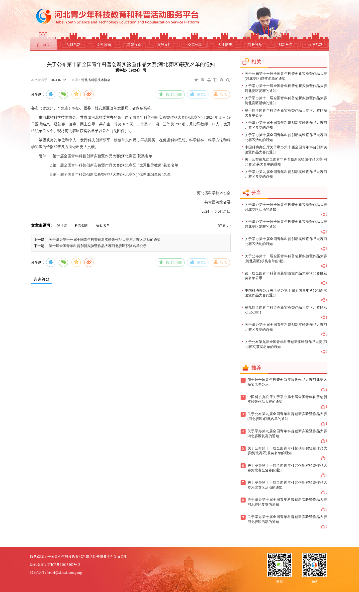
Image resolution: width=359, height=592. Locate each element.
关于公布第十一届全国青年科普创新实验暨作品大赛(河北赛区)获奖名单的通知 (286, 76)
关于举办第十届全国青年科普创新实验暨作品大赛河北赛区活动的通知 (286, 137)
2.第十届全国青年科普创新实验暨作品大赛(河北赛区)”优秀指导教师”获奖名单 (114, 165)
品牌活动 (74, 45)
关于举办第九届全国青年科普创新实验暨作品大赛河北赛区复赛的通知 (286, 174)
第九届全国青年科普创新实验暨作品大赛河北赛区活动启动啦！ (286, 313)
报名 (220, 93)
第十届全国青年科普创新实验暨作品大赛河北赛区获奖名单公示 (98, 246)
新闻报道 (134, 45)
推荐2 (198, 93)
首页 (43, 45)
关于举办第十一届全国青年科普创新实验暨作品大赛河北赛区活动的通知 (105, 240)
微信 (279, 581)
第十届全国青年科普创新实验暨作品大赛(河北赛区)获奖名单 (102, 156)
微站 (314, 581)
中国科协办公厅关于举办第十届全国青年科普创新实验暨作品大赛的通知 (286, 149)
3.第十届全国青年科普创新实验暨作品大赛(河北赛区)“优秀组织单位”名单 (110, 174)
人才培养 (225, 45)
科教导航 (255, 45)
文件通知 (104, 45)
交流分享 (195, 45)
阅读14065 (170, 93)
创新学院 (285, 45)
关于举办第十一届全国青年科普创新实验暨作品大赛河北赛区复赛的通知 (286, 88)
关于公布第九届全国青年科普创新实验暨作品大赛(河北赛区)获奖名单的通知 (286, 162)
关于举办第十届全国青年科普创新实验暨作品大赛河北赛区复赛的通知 (286, 125)
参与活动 (316, 45)
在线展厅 (164, 45)
